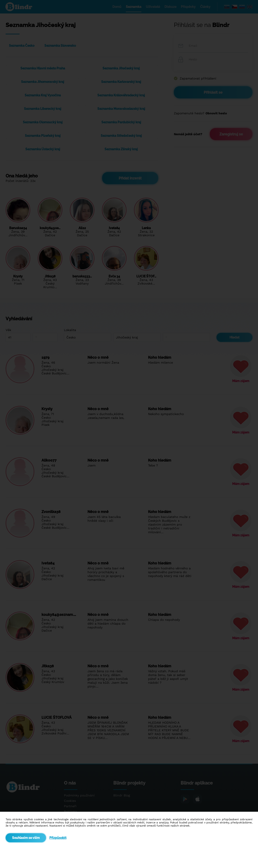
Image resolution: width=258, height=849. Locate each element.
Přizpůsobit (57, 838)
